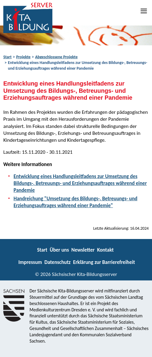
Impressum (30, 262)
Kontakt (105, 250)
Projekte (23, 56)
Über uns (59, 250)
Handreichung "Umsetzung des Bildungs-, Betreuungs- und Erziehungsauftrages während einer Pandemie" (75, 202)
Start (7, 56)
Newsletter (83, 250)
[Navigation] (144, 11)
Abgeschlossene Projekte (56, 56)
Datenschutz (57, 262)
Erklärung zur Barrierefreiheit (104, 262)
